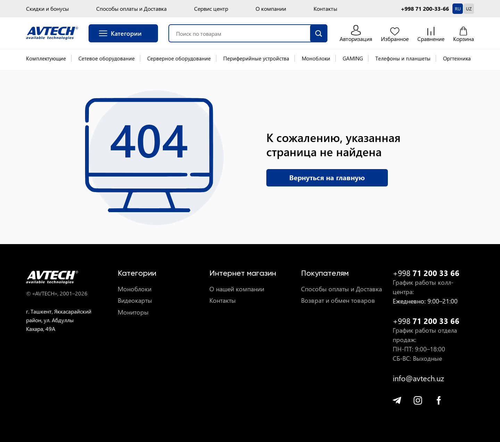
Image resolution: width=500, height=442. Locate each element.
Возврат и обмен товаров (338, 301)
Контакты (325, 8)
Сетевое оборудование (106, 58)
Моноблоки (316, 58)
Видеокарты (135, 301)
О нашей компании (236, 289)
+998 (426, 273)
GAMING (353, 58)
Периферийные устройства (256, 58)
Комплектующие (46, 58)
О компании (271, 8)
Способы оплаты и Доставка (131, 8)
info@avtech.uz (418, 378)
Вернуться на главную (327, 177)
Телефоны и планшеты (403, 58)
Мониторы (133, 312)
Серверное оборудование (179, 58)
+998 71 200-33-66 (425, 8)
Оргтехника (457, 58)
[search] (318, 33)
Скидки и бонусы (47, 8)
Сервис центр (211, 8)
